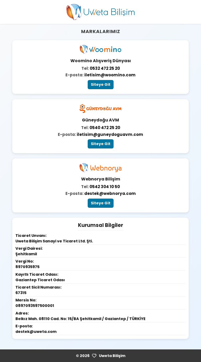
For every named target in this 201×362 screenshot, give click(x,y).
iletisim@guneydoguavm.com (110, 134)
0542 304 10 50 (105, 186)
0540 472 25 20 (105, 127)
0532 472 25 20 (105, 68)
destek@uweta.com (36, 331)
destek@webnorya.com (110, 193)
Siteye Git (100, 84)
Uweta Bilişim (112, 355)
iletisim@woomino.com (110, 75)
